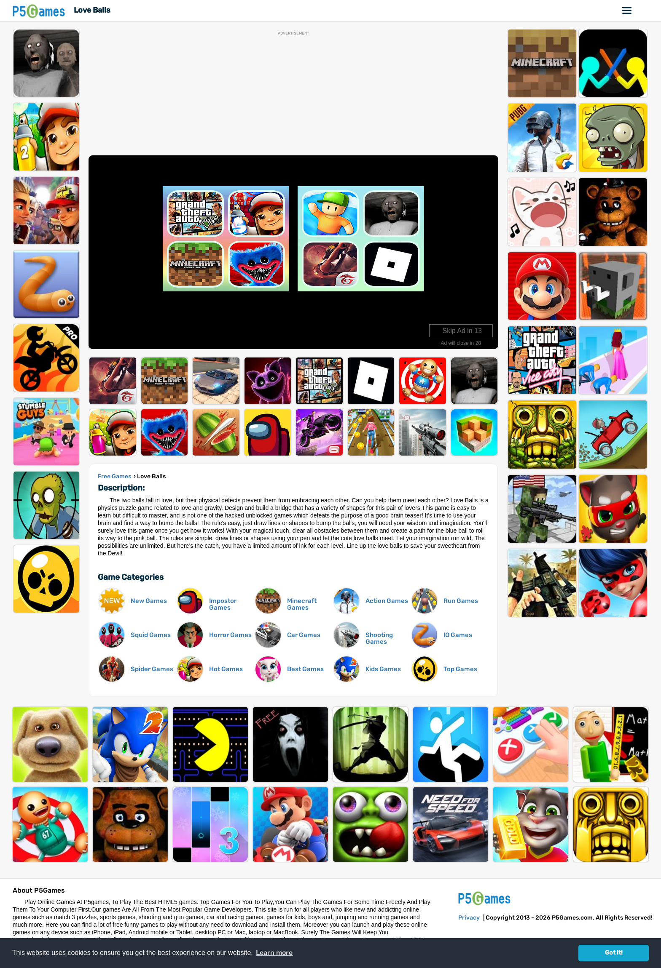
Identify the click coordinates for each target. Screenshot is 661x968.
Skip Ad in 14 (462, 330)
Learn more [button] (274, 953)
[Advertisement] (293, 94)
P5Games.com (485, 898)
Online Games (627, 10)
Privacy (469, 917)
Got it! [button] (614, 952)
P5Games (40, 10)
